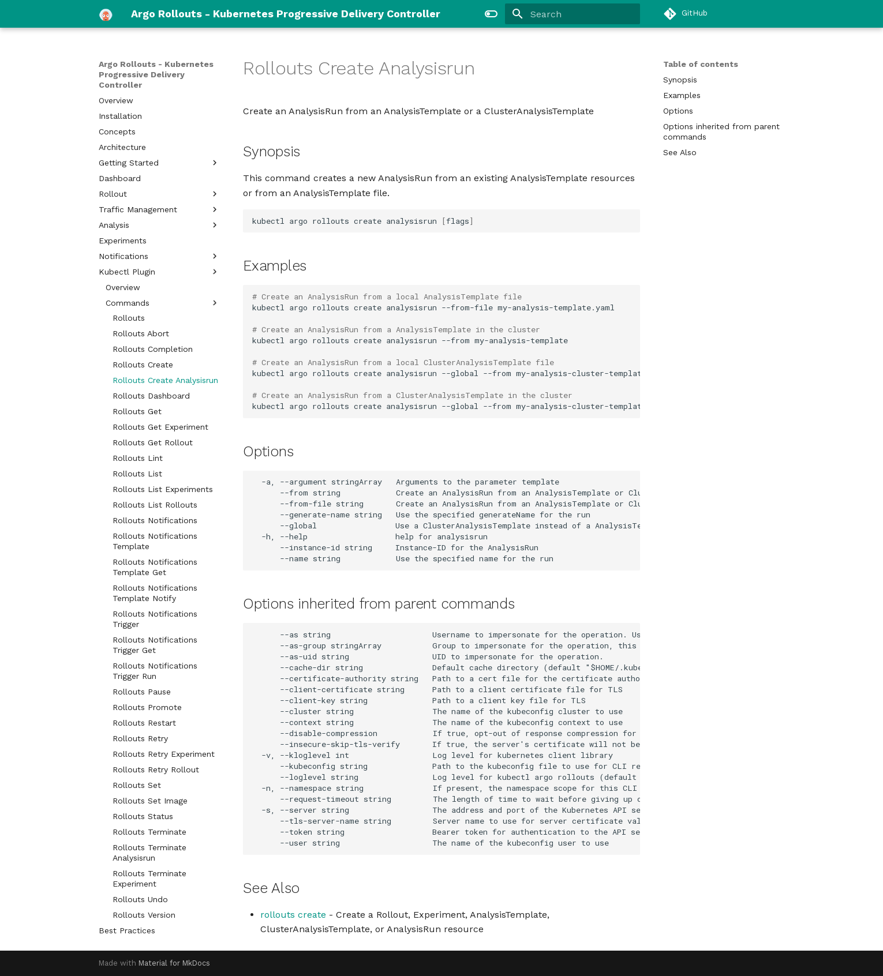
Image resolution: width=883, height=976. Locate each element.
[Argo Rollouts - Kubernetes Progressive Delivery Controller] (105, 13)
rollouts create (293, 914)
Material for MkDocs (174, 963)
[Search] (572, 13)
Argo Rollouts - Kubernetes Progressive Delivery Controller (156, 74)
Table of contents (700, 64)
